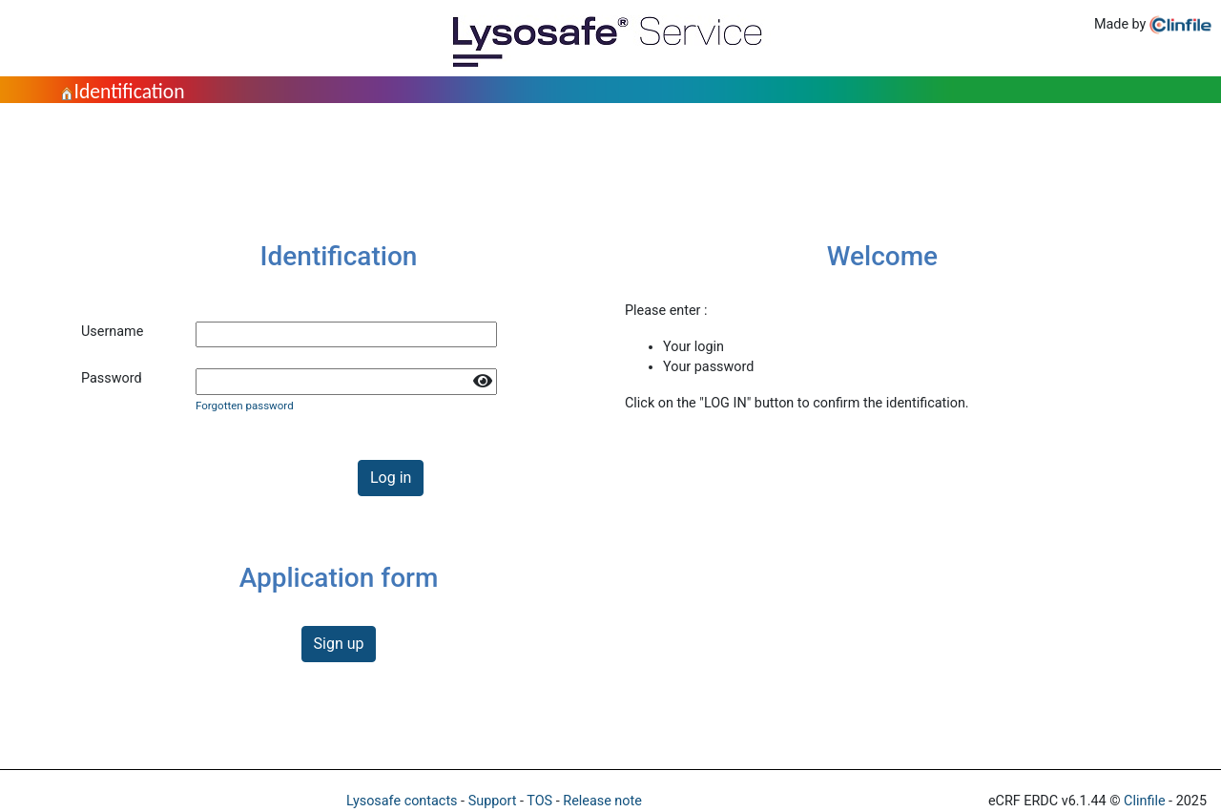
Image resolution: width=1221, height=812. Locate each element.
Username (112, 331)
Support (492, 801)
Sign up (339, 644)
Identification (122, 91)
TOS (539, 801)
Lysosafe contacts (401, 801)
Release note (602, 801)
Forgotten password (245, 405)
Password (111, 378)
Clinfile (1144, 801)
